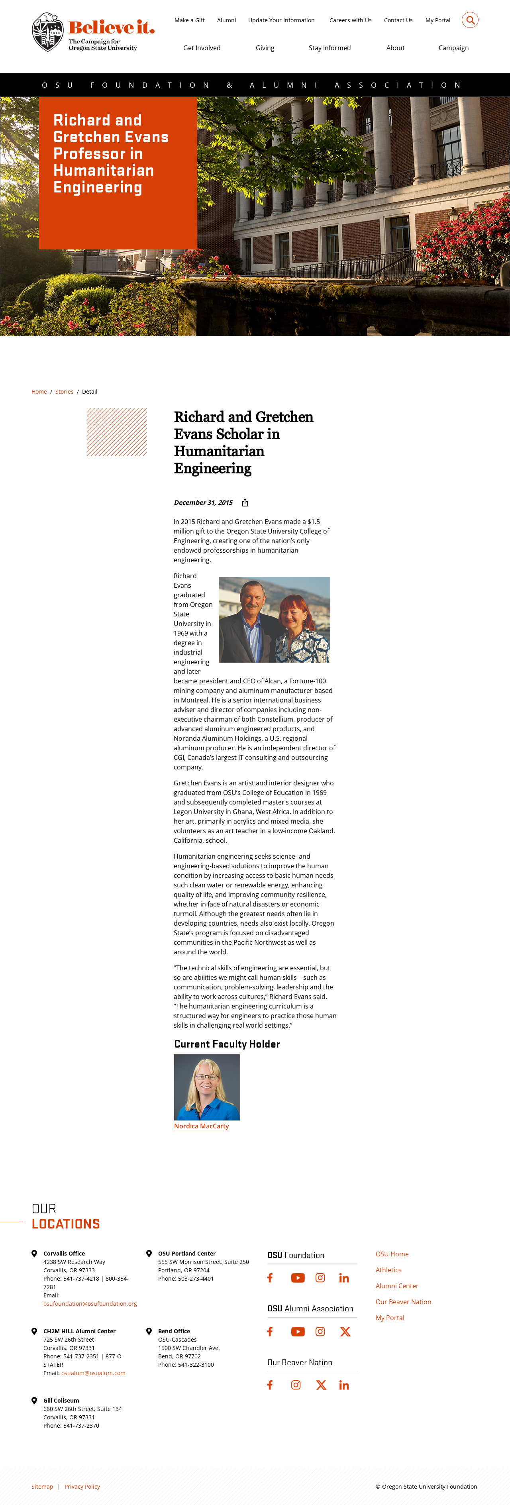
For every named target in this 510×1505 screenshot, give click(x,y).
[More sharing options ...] (245, 502)
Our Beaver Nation (404, 1301)
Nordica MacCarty (201, 1126)
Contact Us (398, 20)
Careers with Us (351, 20)
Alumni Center (397, 1285)
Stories (64, 391)
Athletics (389, 1270)
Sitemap (42, 1486)
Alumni (226, 20)
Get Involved (202, 47)
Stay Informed (330, 47)
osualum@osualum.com (93, 1373)
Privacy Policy (82, 1486)
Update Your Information (281, 20)
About (395, 47)
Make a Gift (190, 20)
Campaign (454, 47)
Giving (265, 47)
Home (39, 391)
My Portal (438, 20)
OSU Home (392, 1254)
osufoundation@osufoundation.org (90, 1303)
